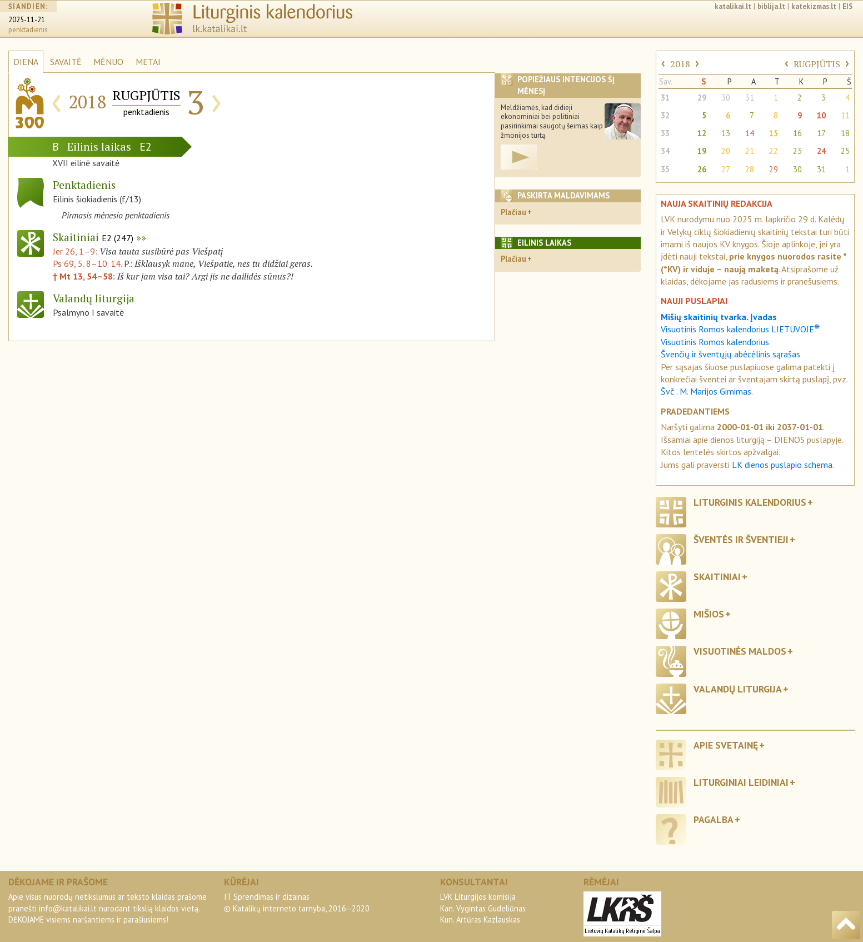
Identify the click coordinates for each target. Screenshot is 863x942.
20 (725, 151)
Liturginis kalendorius (750, 502)
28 (749, 169)
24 (821, 151)
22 (773, 151)
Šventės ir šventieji (741, 539)
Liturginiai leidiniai (741, 782)
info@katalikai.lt (68, 908)
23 (797, 151)
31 (665, 97)
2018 (680, 64)
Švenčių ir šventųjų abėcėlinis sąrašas (730, 354)
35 (665, 169)
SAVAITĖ (66, 61)
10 (821, 115)
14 (749, 133)
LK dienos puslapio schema (782, 464)
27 (725, 169)
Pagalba (714, 819)
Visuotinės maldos (740, 651)
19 (701, 151)
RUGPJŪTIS (817, 64)
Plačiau (513, 212)
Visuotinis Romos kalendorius (715, 341)
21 (749, 151)
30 (725, 97)
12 (701, 133)
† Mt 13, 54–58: (85, 276)
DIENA (25, 61)
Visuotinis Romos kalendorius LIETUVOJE (740, 329)
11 (845, 115)
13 (725, 133)
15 (773, 133)
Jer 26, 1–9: (76, 251)
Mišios (709, 613)
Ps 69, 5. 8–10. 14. (87, 263)
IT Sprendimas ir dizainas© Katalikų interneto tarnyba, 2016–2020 (297, 902)
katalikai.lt (733, 6)
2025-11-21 (26, 19)
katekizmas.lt (813, 6)
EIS (847, 6)
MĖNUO (108, 61)
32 (665, 115)
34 (665, 151)
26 (701, 169)
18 (845, 133)
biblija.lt (771, 6)
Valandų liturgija (738, 688)
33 (665, 133)
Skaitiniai (93, 237)
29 (701, 97)
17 (821, 133)
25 (845, 151)
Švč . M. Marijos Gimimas (706, 391)
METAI (148, 61)
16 (797, 133)
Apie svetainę (726, 745)
